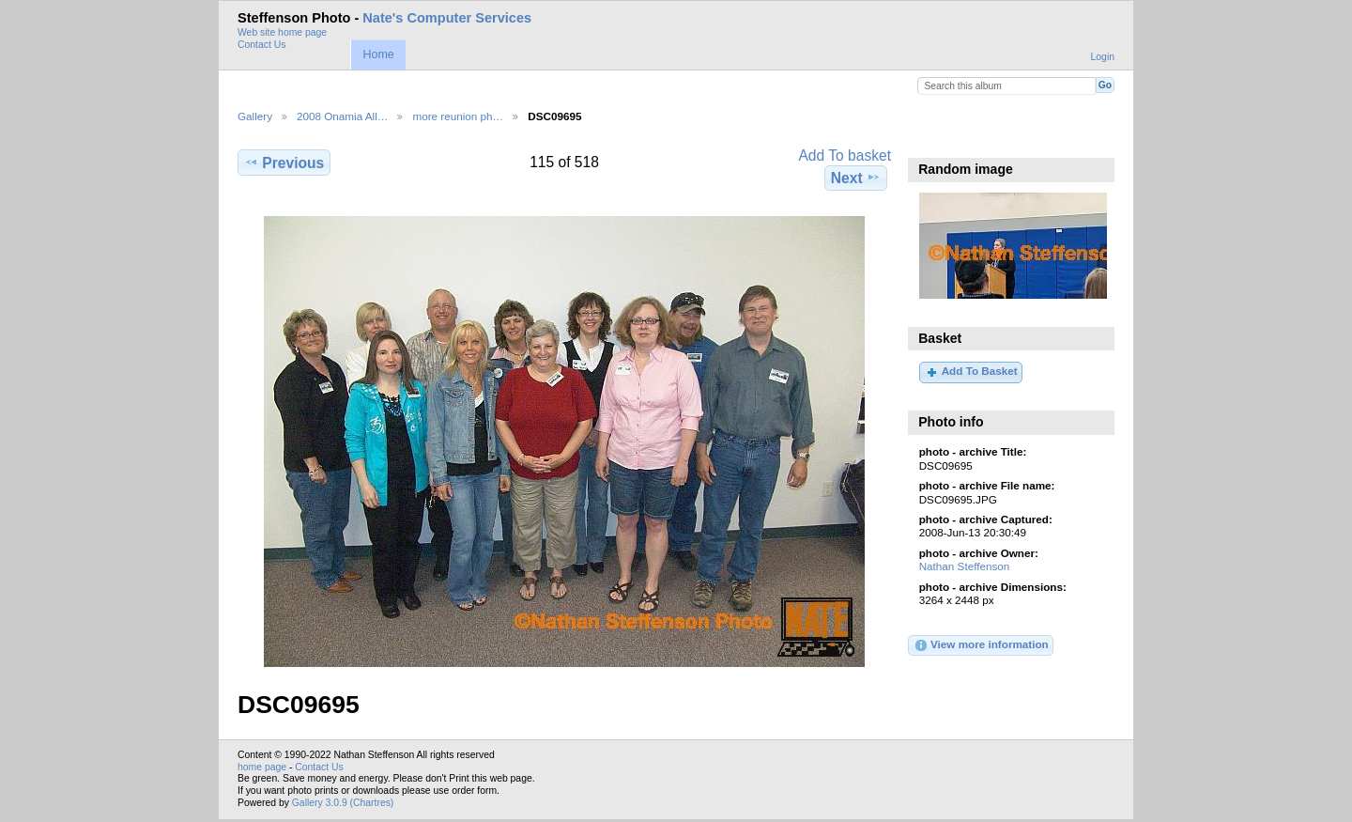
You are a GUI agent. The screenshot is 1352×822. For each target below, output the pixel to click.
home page (262, 767)
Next (856, 177)
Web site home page (282, 32)
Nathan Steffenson (964, 566)
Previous (284, 162)
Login (1102, 57)
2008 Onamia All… (342, 116)
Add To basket (844, 155)
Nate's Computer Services (446, 17)
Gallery (255, 116)
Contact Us (261, 44)
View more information (981, 645)
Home (377, 54)
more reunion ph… (457, 116)
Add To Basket (970, 372)
